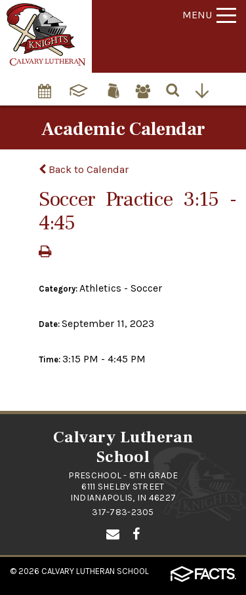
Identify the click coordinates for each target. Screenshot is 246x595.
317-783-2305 (123, 512)
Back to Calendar (84, 169)
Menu (209, 15)
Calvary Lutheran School (95, 571)
